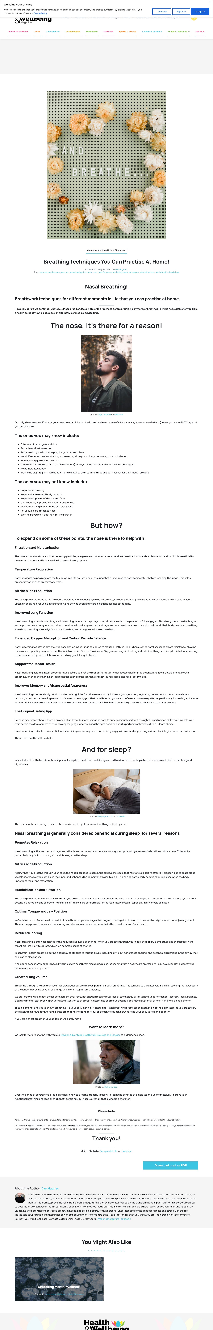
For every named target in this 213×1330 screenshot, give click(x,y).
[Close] (210, 2)
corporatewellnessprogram (52, 272)
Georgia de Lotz (109, 1151)
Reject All (181, 11)
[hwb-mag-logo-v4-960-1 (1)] (106, 1320)
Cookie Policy (40, 13)
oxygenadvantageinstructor (79, 272)
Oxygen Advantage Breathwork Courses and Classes (90, 1035)
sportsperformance (102, 272)
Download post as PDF (171, 1165)
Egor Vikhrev (105, 414)
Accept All (200, 11)
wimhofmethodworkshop (167, 272)
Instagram (113, 1218)
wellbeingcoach (120, 272)
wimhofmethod (147, 272)
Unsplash (118, 414)
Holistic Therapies (75, 1294)
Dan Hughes (121, 269)
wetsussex (134, 272)
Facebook (125, 1218)
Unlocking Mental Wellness (59, 1287)
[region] (106, 9)
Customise (162, 11)
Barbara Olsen (111, 1087)
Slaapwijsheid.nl (104, 816)
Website (102, 1218)
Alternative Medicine (56, 1294)
